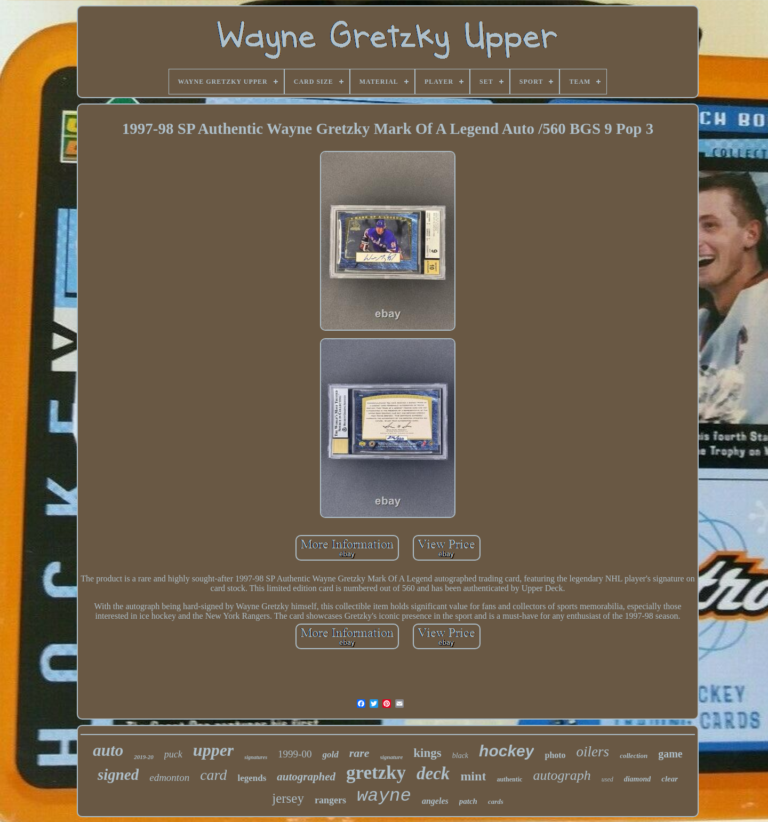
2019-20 (144, 757)
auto (108, 750)
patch (468, 801)
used (607, 779)
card (213, 775)
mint (473, 776)
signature (391, 757)
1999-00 (294, 754)
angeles (435, 800)
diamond (637, 779)
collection (633, 756)
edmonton (169, 777)
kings (427, 753)
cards (495, 801)
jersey (288, 798)
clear (669, 779)
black (460, 756)
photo (555, 755)
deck (433, 773)
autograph (561, 775)
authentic (509, 779)
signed (118, 774)
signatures (255, 757)
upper (213, 750)
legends (251, 778)
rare (359, 753)
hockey (506, 751)
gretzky (376, 772)
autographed (306, 776)
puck (173, 754)
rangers (330, 800)
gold (330, 754)
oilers (593, 752)
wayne (384, 796)
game (670, 754)
